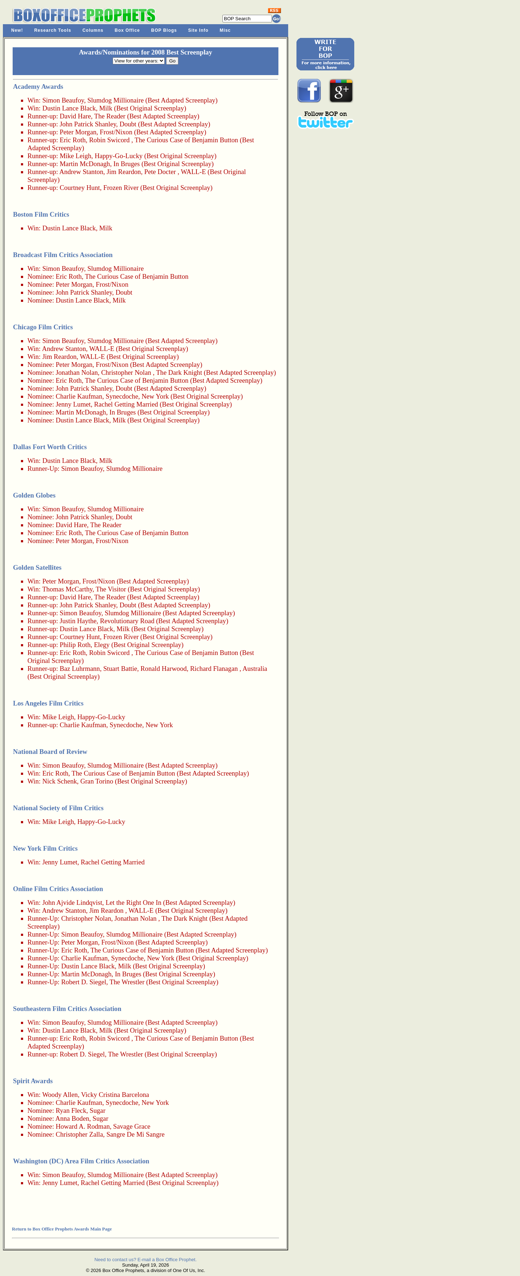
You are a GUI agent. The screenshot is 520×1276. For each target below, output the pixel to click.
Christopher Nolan (126, 372)
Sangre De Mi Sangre (136, 1134)
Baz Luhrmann (80, 668)
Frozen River (121, 187)
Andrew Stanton (81, 171)
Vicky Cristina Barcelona (115, 1094)
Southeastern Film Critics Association (67, 1008)
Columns (92, 30)
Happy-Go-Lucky (119, 156)
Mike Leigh (75, 156)
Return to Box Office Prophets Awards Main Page (62, 1229)
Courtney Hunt (80, 187)
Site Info (198, 30)
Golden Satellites (37, 567)
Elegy (102, 644)
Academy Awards (38, 86)
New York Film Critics (45, 848)
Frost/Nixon (116, 132)
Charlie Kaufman (79, 396)
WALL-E (193, 171)
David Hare (75, 116)
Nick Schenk (59, 781)
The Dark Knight (179, 372)
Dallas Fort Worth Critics (50, 447)
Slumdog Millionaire (115, 100)
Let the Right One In (133, 902)
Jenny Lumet (73, 404)
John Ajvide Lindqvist (72, 902)
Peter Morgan (78, 132)
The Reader (110, 116)
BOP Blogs (164, 30)
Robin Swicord (109, 140)
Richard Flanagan (214, 668)
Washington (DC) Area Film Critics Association (81, 1161)
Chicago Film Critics (43, 327)
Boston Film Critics (41, 214)
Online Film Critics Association (58, 889)
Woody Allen (60, 1094)
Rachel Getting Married (126, 404)
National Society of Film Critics (58, 808)
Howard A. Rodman (83, 1126)
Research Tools (52, 30)
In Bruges (126, 164)
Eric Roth (73, 140)
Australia (255, 668)
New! (17, 30)
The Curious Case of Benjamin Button (186, 140)
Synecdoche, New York (137, 396)
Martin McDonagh (85, 164)
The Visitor (111, 589)
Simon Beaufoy (63, 100)
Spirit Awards (33, 1081)
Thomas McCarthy (67, 589)
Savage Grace (131, 1126)
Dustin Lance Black (69, 108)
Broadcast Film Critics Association (63, 255)
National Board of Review (50, 751)
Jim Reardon (124, 171)
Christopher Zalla (79, 1134)
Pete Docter (160, 171)
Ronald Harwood (163, 668)
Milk (105, 108)
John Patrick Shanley (88, 124)
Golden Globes (34, 495)
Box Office (127, 30)
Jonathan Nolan (77, 372)
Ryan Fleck (71, 1110)
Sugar (97, 1110)
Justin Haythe (78, 621)
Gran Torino (96, 781)
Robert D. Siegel (83, 982)
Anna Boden (72, 1118)
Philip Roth (75, 644)
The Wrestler (126, 982)
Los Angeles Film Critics (48, 703)
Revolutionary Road (127, 621)
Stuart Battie (120, 668)
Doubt (128, 124)
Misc (225, 30)
